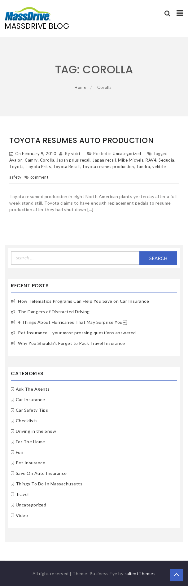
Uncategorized (127, 153)
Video (22, 515)
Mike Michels (130, 160)
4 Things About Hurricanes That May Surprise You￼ (72, 322)
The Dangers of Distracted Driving (54, 311)
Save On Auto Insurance (41, 473)
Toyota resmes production (108, 166)
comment (39, 177)
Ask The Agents (33, 389)
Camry (31, 160)
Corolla (47, 160)
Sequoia (166, 160)
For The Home (30, 441)
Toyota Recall (66, 166)
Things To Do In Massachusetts (49, 483)
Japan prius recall (73, 160)
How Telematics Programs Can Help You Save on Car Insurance (83, 301)
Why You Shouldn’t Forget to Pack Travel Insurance (71, 343)
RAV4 (151, 160)
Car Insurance (30, 399)
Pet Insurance (31, 462)
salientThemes (140, 573)
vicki (75, 153)
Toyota (16, 166)
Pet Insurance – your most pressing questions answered (77, 332)
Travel (22, 494)
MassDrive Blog (37, 26)
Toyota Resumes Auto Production (81, 140)
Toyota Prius (38, 166)
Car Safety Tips (32, 410)
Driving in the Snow (36, 431)
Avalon (16, 160)
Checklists (27, 420)
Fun (20, 452)
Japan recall (104, 160)
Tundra (143, 166)
